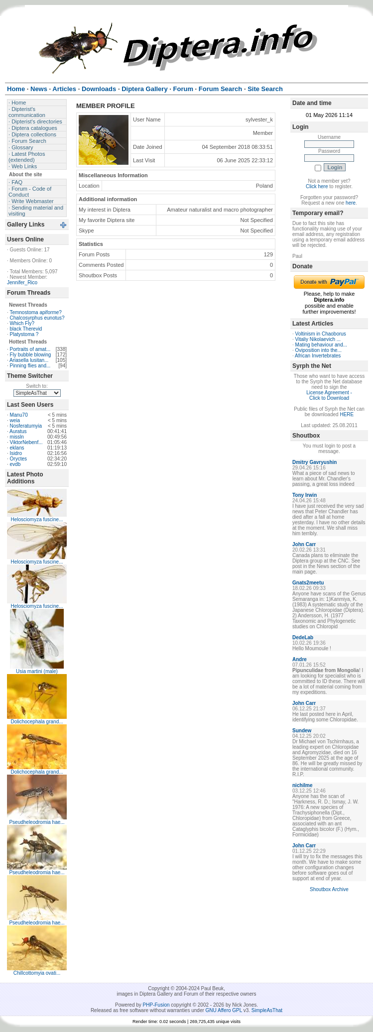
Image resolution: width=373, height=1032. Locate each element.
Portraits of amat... (30, 349)
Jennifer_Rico (22, 282)
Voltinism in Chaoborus (320, 334)
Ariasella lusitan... (28, 360)
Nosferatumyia (26, 426)
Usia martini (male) (37, 671)
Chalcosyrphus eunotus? (37, 318)
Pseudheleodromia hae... (36, 822)
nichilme (302, 785)
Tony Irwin (304, 495)
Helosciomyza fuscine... (36, 519)
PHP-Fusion (156, 1005)
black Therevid (26, 329)
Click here (317, 186)
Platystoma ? (24, 334)
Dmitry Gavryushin (314, 462)
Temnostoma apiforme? (35, 312)
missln (17, 437)
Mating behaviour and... (321, 344)
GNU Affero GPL (224, 1010)
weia (15, 420)
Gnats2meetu (308, 582)
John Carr (304, 544)
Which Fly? (22, 323)
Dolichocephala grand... (36, 721)
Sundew (301, 730)
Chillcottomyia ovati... (36, 973)
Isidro (16, 453)
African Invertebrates (318, 355)
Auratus (17, 431)
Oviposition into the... (318, 350)
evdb (15, 464)
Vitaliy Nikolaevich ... (318, 339)
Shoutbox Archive (329, 889)
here (351, 203)
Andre (299, 659)
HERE (347, 414)
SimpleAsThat (266, 1010)
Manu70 (19, 415)
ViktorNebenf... (26, 442)
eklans (17, 448)
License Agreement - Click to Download (329, 395)
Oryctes (18, 458)
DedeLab (302, 637)
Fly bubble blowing (30, 354)
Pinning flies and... (30, 365)
